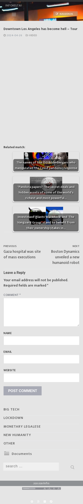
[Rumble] (32, 501)
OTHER (9, 443)
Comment (12, 295)
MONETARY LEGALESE (22, 427)
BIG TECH (11, 409)
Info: (46, 483)
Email (8, 351)
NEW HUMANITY (17, 435)
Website (10, 370)
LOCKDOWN (13, 418)
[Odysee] (51, 501)
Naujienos (64, 14)
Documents (22, 454)
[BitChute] (38, 501)
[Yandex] (45, 501)
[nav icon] (13, 14)
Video (31, 35)
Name (8, 333)
